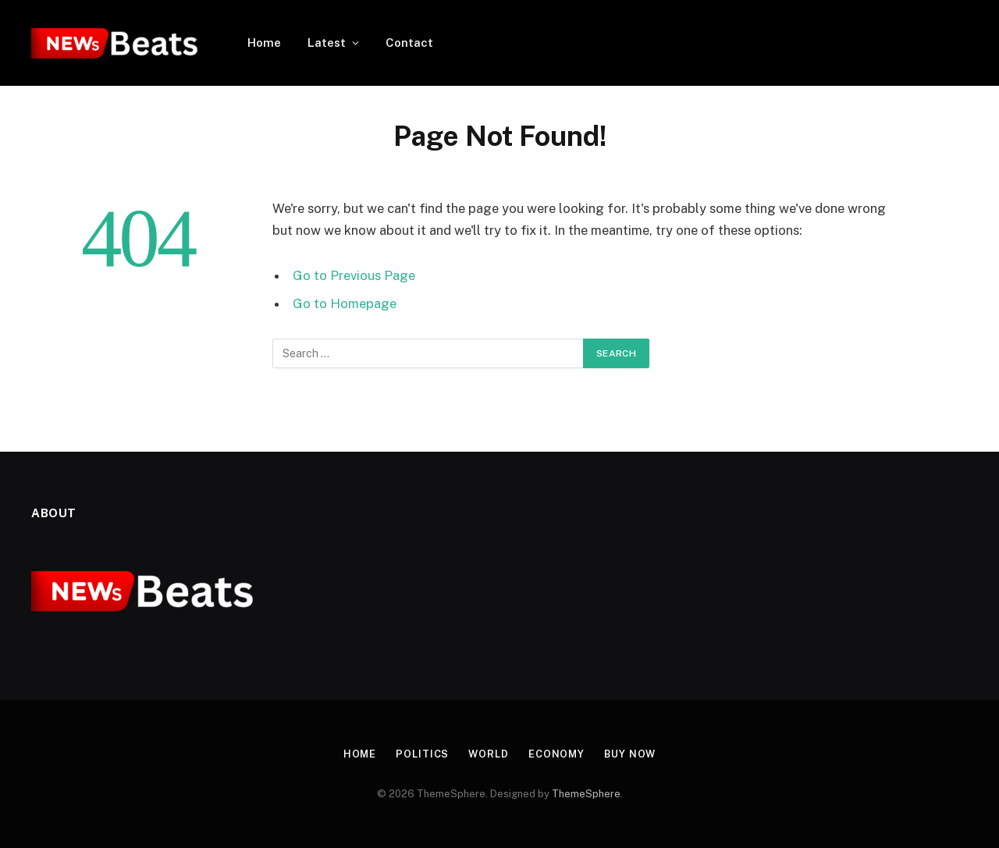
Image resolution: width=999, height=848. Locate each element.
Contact (409, 42)
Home (264, 42)
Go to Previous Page (354, 275)
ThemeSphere (586, 794)
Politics (421, 754)
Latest (327, 42)
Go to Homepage (344, 303)
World (488, 754)
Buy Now (631, 754)
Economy (556, 754)
